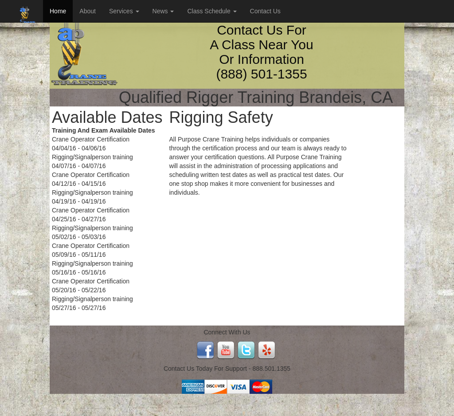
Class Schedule (211, 11)
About (87, 11)
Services (124, 11)
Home (58, 11)
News (163, 11)
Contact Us (265, 11)
